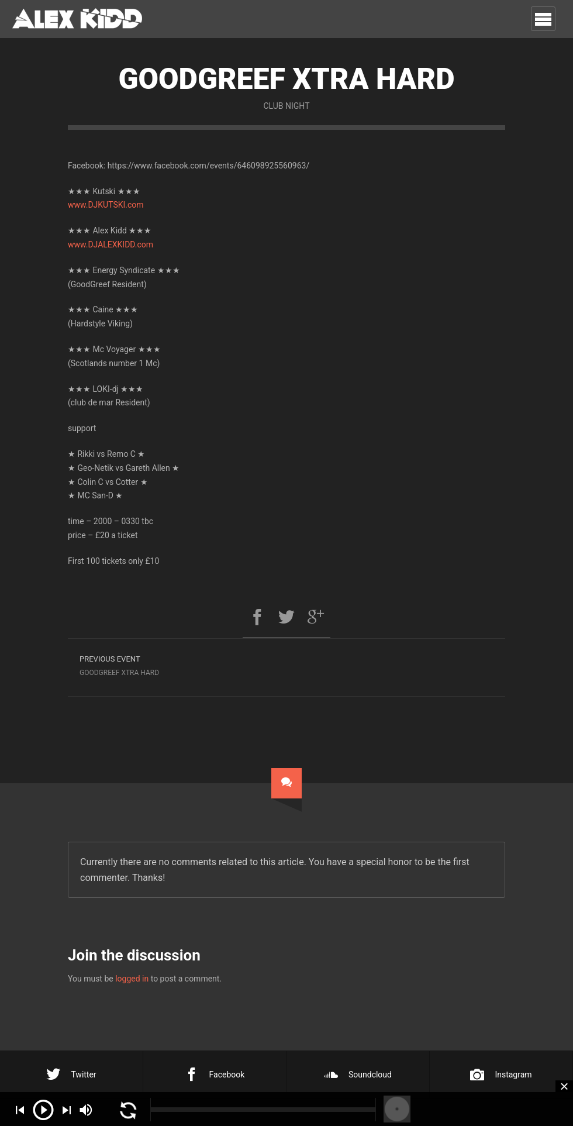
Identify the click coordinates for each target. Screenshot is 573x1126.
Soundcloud (358, 1075)
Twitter (71, 1075)
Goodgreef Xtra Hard (177, 664)
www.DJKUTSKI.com (106, 204)
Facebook (215, 1075)
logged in (132, 978)
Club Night (286, 106)
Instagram (500, 1075)
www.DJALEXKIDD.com (110, 244)
